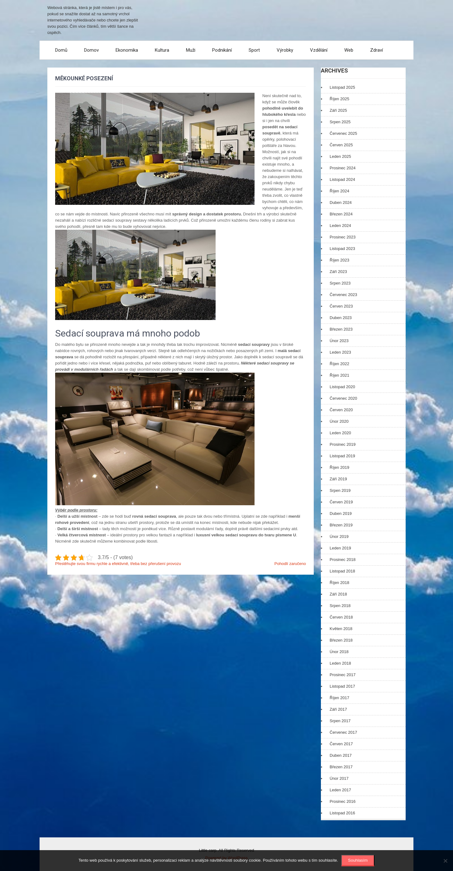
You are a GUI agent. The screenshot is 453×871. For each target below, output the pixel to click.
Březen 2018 (341, 640)
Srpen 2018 (340, 605)
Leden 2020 (340, 433)
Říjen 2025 (339, 99)
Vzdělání (318, 50)
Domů (61, 50)
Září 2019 (338, 479)
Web (348, 50)
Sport (254, 50)
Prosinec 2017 (342, 674)
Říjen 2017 (339, 697)
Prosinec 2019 (342, 444)
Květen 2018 (341, 628)
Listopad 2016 (342, 813)
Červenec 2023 (343, 294)
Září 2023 (338, 271)
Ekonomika (127, 50)
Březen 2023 (341, 329)
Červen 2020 (341, 409)
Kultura (162, 50)
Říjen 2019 (339, 467)
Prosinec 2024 (342, 168)
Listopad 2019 (342, 456)
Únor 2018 (339, 651)
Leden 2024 (340, 225)
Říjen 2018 (339, 582)
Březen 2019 (341, 525)
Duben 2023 (341, 317)
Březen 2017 (341, 767)
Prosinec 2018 (342, 559)
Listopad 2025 (342, 87)
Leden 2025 (340, 156)
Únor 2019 (339, 536)
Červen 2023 (341, 306)
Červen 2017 (341, 744)
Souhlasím (358, 860)
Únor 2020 (339, 421)
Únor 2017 (339, 778)
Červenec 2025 (343, 133)
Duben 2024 (341, 202)
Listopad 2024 (342, 179)
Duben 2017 (341, 755)
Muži (190, 50)
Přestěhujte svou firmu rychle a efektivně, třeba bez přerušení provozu (118, 563)
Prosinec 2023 (342, 237)
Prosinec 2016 (342, 801)
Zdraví (376, 50)
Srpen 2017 (340, 720)
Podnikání (222, 50)
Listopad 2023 (342, 248)
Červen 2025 (341, 145)
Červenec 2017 (343, 732)
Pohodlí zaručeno (290, 563)
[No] (445, 861)
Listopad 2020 (342, 386)
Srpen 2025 (340, 122)
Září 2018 (338, 594)
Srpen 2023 (340, 283)
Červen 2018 (341, 617)
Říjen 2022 (339, 363)
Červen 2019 (341, 502)
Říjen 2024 (339, 191)
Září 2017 (338, 709)
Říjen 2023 (339, 260)
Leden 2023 (340, 352)
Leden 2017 (340, 790)
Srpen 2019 (340, 490)
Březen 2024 (341, 214)
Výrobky (285, 50)
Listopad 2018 (342, 571)
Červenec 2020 (343, 398)
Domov (91, 50)
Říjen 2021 (339, 375)
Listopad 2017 (342, 686)
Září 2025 (338, 110)
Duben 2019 (341, 513)
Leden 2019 (340, 548)
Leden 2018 (340, 663)
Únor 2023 (339, 340)
